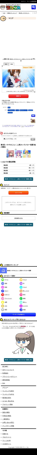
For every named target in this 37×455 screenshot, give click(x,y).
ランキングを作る (8, 394)
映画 (4, 287)
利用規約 (5, 373)
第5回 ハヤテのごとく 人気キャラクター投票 (19, 270)
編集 (33, 115)
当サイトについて (8, 370)
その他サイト (6, 444)
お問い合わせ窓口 (8, 422)
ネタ (4, 306)
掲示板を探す (6, 398)
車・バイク (24, 291)
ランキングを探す (8, 391)
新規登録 (23, 326)
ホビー (4, 291)
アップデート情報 (8, 426)
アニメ (17, 110)
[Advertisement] (17, 39)
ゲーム (4, 279)
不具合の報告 (6, 416)
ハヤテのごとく (11, 110)
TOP (4, 13)
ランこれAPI (6, 440)
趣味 (23, 298)
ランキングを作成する (18, 314)
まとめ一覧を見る (8, 401)
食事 (4, 302)
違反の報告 (6, 412)
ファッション (6, 298)
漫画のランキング (12, 13)
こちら (22, 126)
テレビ (23, 287)
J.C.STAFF (10, 112)
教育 (4, 309)
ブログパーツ (6, 437)
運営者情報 (6, 380)
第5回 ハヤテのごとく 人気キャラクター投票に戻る (18, 179)
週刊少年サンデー (23, 110)
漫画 (9, 107)
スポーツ (5, 294)
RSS (3, 383)
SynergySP (31, 110)
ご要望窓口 (6, 419)
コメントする (18, 192)
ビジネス (24, 306)
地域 (23, 309)
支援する (5, 434)
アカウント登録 (7, 404)
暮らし (23, 302)
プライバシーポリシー (9, 376)
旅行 (23, 294)
